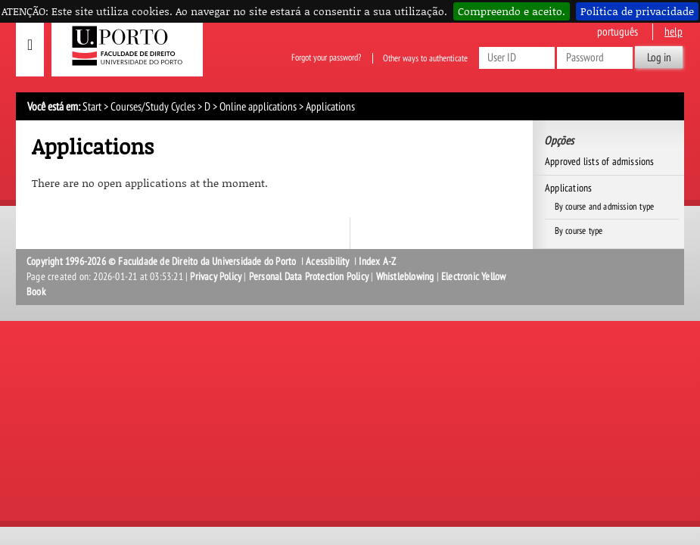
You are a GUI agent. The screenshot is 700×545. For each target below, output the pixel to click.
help (673, 32)
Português (617, 32)
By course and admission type (605, 206)
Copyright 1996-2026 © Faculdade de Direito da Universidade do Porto (162, 261)
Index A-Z (377, 261)
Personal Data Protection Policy (309, 276)
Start (91, 107)
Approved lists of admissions (600, 161)
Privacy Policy (215, 276)
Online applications (258, 107)
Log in (659, 57)
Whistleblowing (405, 276)
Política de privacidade (637, 11)
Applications (568, 188)
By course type (579, 231)
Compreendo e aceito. (511, 11)
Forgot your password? (326, 58)
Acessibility (327, 261)
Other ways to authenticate (425, 58)
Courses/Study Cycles (152, 107)
